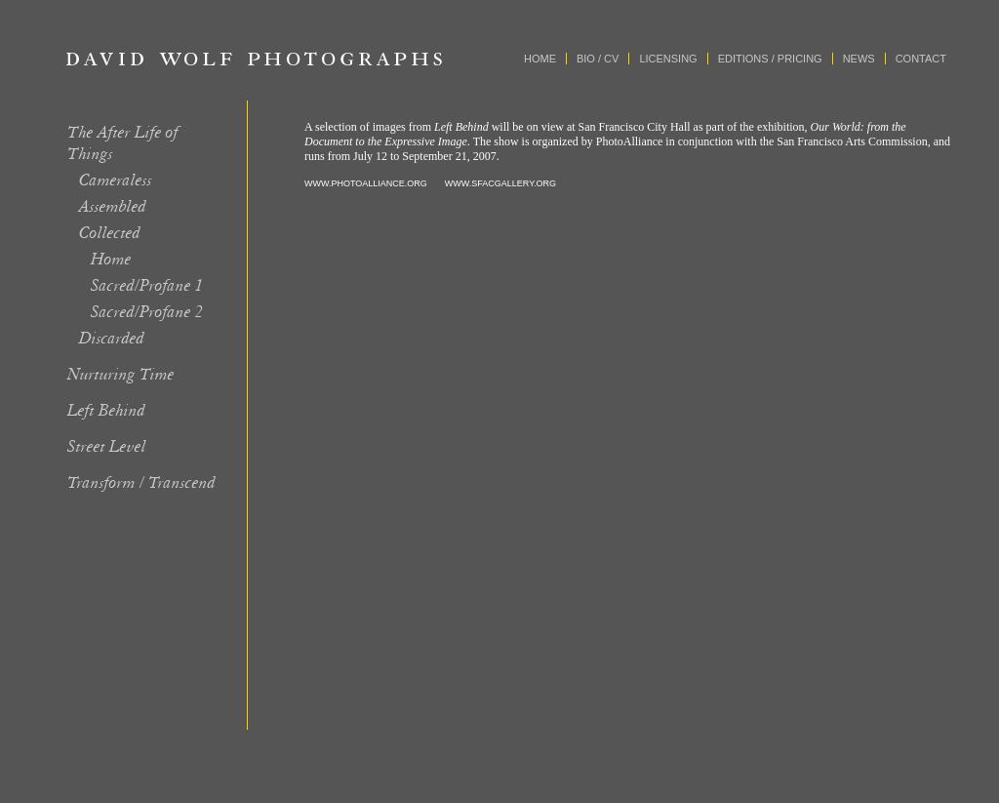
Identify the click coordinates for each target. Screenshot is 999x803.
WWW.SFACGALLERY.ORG (500, 183)
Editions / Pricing (770, 58)
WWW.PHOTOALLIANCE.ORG (365, 183)
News (859, 58)
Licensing (668, 58)
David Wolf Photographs (254, 58)
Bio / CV (598, 58)
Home (540, 58)
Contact (921, 58)
